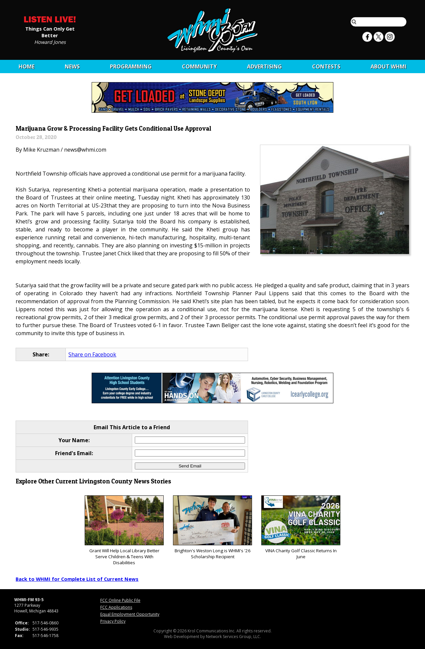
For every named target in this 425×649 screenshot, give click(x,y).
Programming (131, 66)
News (72, 66)
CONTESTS (326, 66)
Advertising (264, 66)
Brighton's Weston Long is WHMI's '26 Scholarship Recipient (212, 527)
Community (199, 66)
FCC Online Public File (120, 600)
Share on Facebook (92, 354)
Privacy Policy (113, 621)
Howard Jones (50, 41)
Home (27, 66)
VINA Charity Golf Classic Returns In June (300, 527)
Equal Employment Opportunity (129, 614)
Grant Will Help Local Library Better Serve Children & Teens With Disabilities (124, 530)
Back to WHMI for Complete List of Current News (77, 579)
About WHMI (388, 66)
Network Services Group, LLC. (233, 636)
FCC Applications (116, 607)
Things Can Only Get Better (50, 31)
